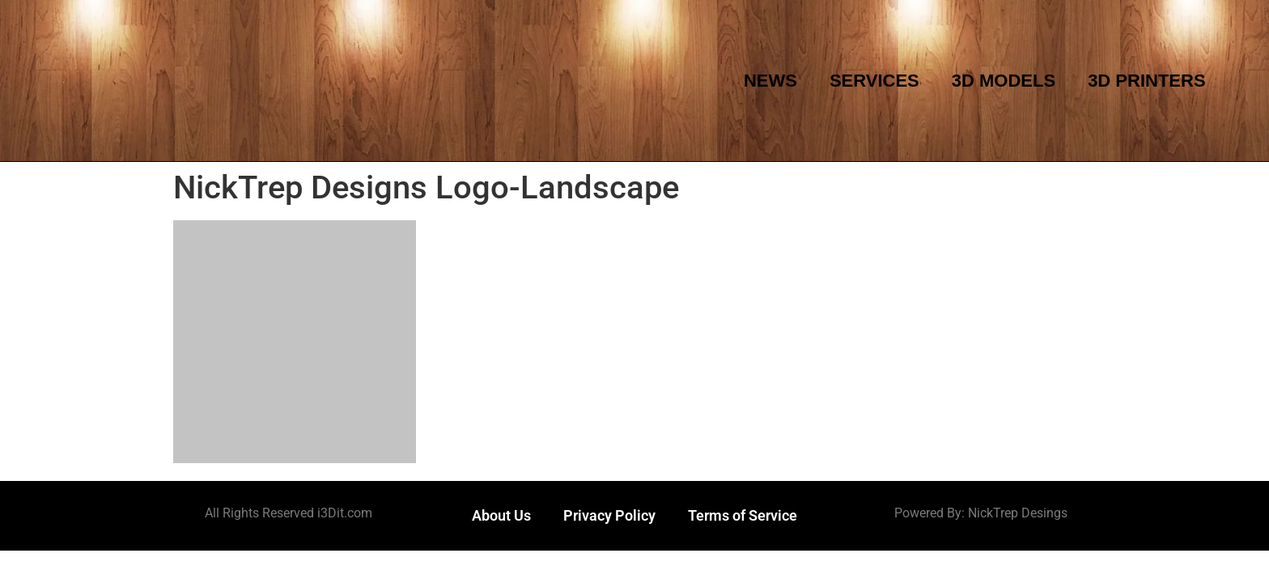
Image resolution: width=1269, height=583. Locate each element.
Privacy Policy (609, 515)
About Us (501, 515)
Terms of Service (742, 515)
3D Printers (1146, 80)
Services (874, 80)
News (770, 80)
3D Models (1003, 80)
